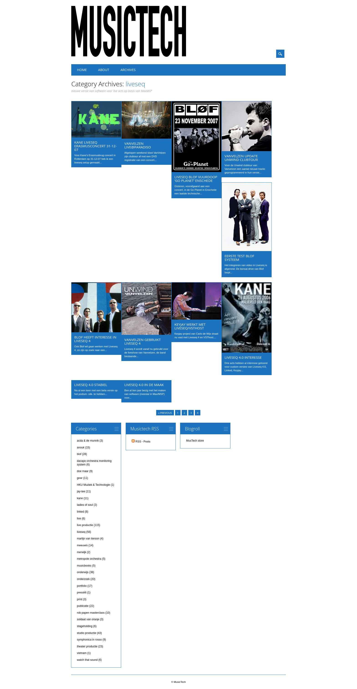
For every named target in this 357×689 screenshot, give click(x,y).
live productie (85, 525)
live (79, 518)
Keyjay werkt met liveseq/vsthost (189, 326)
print (79, 599)
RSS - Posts (141, 441)
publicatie (83, 606)
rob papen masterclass (91, 612)
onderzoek (83, 579)
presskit (81, 592)
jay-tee (81, 491)
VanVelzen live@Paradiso (137, 145)
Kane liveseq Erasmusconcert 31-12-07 (95, 146)
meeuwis (82, 545)
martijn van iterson (88, 538)
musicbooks (84, 565)
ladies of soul (85, 504)
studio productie (86, 633)
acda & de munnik (88, 440)
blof (79, 454)
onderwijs (83, 572)
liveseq (81, 532)
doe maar (83, 471)
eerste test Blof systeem (239, 258)
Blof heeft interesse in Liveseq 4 (95, 339)
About (103, 70)
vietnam (82, 653)
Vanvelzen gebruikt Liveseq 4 (142, 341)
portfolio (82, 585)
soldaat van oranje (88, 619)
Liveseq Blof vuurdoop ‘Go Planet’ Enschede (195, 179)
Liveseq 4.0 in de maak (144, 384)
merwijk (81, 552)
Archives (127, 70)
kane (80, 498)
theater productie (87, 646)
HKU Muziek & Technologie (93, 484)
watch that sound (87, 659)
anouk (80, 447)
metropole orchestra (89, 558)
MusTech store (195, 440)
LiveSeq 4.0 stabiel (90, 384)
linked (80, 511)
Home (82, 70)
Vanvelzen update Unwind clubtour (241, 158)
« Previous (165, 412)
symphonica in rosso (89, 639)
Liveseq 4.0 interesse (243, 357)
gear (79, 478)
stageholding (84, 626)
